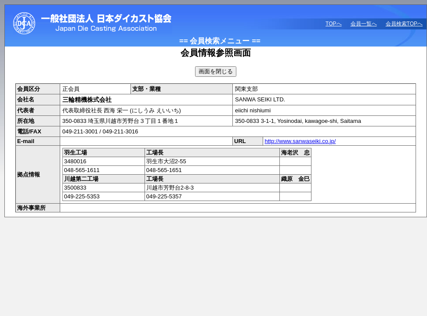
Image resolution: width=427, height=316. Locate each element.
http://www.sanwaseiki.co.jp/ (300, 141)
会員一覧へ (364, 24)
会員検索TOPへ (404, 24)
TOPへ (333, 24)
